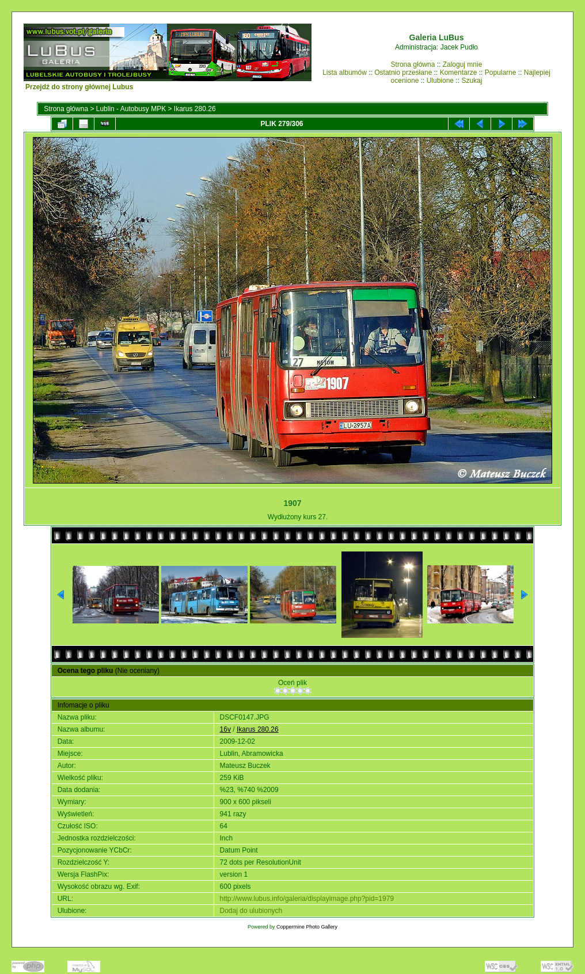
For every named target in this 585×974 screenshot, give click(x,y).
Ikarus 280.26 (195, 109)
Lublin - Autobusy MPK (131, 109)
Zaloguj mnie (463, 64)
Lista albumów (344, 73)
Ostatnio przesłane (403, 73)
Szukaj (471, 81)
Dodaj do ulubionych (251, 911)
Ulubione (440, 81)
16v (225, 729)
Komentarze (458, 73)
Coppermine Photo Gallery (306, 927)
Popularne (500, 73)
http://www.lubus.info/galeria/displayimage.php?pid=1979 (307, 899)
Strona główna (413, 64)
